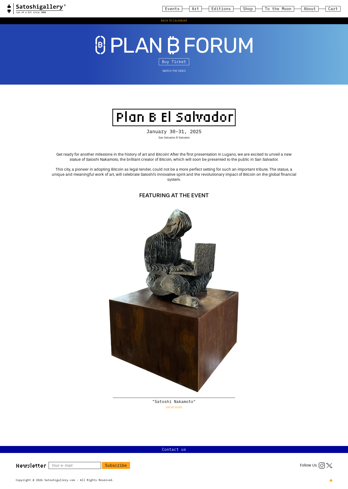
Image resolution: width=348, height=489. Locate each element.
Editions (221, 8)
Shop (248, 8)
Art (195, 8)
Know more (174, 407)
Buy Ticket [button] (174, 61)
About (310, 8)
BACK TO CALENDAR (174, 20)
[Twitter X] (329, 465)
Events (172, 8)
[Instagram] (322, 465)
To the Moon (278, 8)
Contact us (174, 449)
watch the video (174, 71)
